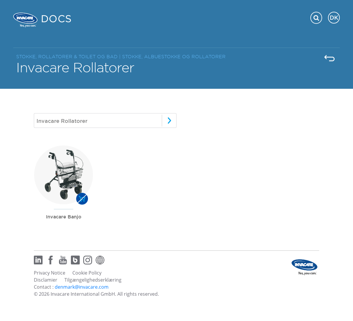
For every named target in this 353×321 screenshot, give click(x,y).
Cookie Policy (86, 273)
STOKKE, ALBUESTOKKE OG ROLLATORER (174, 56)
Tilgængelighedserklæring (92, 280)
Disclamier (45, 280)
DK (334, 17)
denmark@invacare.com (82, 287)
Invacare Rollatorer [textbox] (61, 121)
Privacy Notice (49, 273)
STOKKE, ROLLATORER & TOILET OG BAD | (69, 56)
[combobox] (105, 120)
